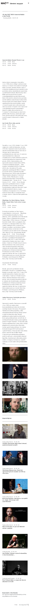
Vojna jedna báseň (7, 442)
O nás (16, 604)
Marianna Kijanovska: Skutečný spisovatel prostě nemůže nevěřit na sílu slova (13, 472)
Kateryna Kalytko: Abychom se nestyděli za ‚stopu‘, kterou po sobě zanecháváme (15, 500)
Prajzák (12, 578)
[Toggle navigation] (28, 3)
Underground (6, 551)
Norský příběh (7, 18)
